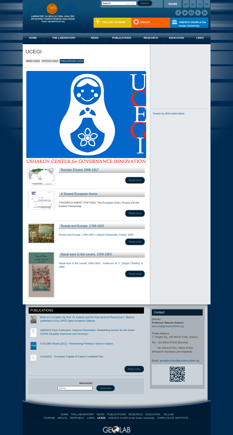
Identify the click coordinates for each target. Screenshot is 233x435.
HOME (33, 37)
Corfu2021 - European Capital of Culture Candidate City (71, 356)
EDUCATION (176, 37)
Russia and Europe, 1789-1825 (82, 226)
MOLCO (145, 22)
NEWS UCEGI (33, 61)
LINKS (200, 37)
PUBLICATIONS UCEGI (71, 61)
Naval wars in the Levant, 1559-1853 (86, 254)
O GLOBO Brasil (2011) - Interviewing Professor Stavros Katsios (76, 343)
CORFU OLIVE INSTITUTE (172, 417)
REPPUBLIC (77, 417)
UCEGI (101, 417)
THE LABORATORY (64, 37)
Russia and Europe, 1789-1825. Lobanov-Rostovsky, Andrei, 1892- (96, 234)
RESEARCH (151, 37)
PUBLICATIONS (121, 37)
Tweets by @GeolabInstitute (168, 113)
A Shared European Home (79, 194)
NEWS (95, 37)
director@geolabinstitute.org (168, 326)
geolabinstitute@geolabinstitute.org (179, 360)
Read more (135, 180)
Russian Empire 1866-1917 (80, 169)
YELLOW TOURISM (114, 22)
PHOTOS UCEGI (50, 61)
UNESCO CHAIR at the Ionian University (192, 24)
